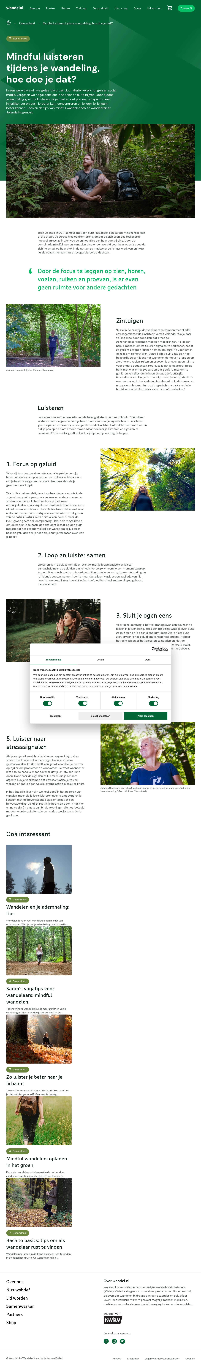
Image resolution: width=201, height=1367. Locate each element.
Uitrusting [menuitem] (121, 8)
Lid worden (17, 1298)
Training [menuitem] (81, 8)
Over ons (15, 1282)
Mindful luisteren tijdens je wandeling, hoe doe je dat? (78, 23)
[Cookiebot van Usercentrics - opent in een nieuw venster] (154, 649)
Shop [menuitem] (137, 8)
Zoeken (184, 8)
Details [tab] (100, 659)
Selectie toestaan (100, 716)
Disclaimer (133, 1358)
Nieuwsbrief (18, 1290)
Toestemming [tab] (53, 659)
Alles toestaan (146, 716)
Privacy (117, 1358)
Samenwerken (20, 1306)
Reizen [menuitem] (65, 8)
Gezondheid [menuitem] (100, 8)
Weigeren (55, 716)
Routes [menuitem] (50, 8)
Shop (11, 1323)
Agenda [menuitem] (35, 8)
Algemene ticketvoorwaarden (162, 1358)
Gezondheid (27, 23)
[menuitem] (14, 7)
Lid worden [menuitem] (154, 8)
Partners (14, 1314)
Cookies (190, 1358)
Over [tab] (147, 659)
